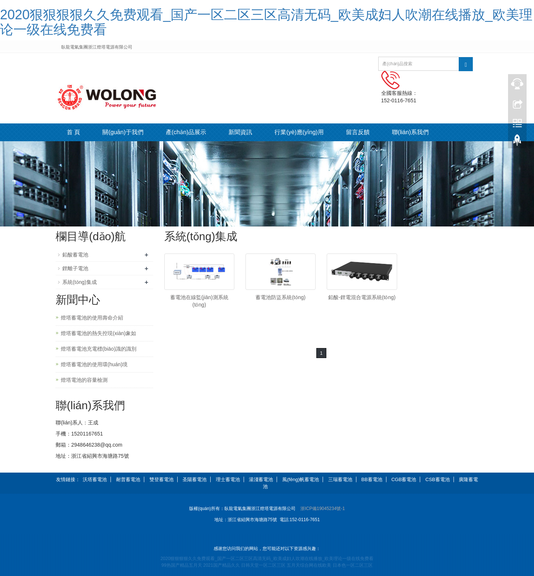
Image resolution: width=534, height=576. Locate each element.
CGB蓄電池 (403, 479)
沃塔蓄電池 (95, 479)
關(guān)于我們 (122, 132)
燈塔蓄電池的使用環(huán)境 (94, 364)
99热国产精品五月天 (181, 565)
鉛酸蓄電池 (75, 255)
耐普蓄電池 (128, 479)
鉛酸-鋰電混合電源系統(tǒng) (361, 297)
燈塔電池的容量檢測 (84, 380)
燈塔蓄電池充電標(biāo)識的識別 (98, 349)
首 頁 (73, 132)
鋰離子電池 (75, 268)
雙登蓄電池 (161, 479)
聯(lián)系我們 (410, 132)
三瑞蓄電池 (340, 479)
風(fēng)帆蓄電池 (300, 479)
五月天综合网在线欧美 (309, 565)
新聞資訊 (240, 132)
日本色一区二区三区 (353, 565)
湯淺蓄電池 (261, 479)
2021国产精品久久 (221, 565)
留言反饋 (358, 132)
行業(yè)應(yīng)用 (298, 132)
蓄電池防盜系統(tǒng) (281, 297)
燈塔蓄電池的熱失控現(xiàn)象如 (98, 333)
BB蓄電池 (371, 479)
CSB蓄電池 (437, 479)
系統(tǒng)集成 (79, 282)
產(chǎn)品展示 (186, 132)
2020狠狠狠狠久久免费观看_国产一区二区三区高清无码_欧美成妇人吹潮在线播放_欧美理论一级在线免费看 (266, 22)
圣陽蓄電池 (194, 479)
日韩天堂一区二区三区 (263, 565)
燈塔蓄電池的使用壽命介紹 (92, 318)
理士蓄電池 (228, 479)
